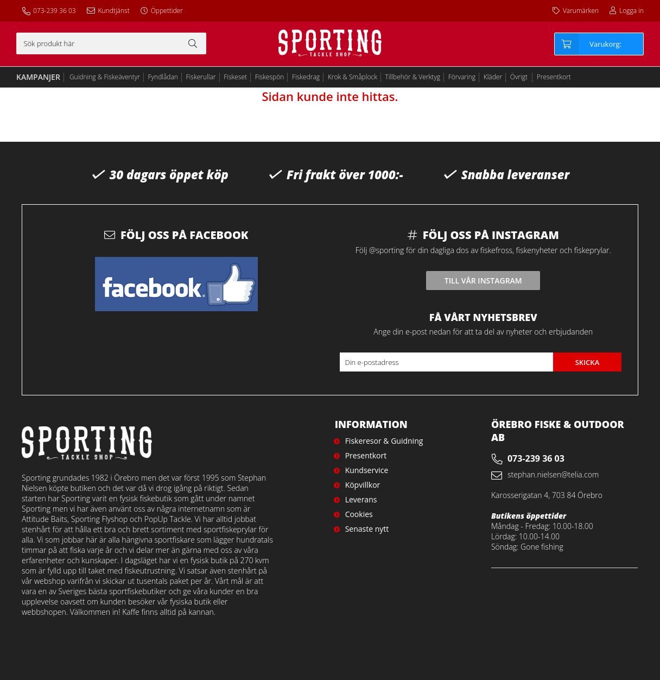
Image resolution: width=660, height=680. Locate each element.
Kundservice (367, 470)
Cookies (359, 514)
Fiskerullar (201, 76)
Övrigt (519, 76)
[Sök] (111, 43)
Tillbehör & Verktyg (413, 76)
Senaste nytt (367, 529)
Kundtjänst (114, 10)
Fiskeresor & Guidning (384, 441)
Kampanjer (38, 77)
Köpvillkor (362, 485)
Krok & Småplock (352, 76)
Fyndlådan (163, 76)
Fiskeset (235, 76)
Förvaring (461, 76)
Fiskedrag (306, 76)
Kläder (493, 76)
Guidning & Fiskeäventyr (104, 76)
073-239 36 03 (54, 10)
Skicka (587, 362)
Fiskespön (269, 76)
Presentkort (554, 76)
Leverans (361, 499)
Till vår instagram (483, 280)
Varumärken (581, 10)
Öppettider (167, 10)
